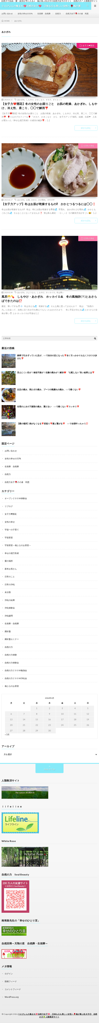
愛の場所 (9, 561)
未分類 (8, 592)
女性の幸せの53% (25, 13)
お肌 (28, 200)
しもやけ (30, 100)
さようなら (30, 292)
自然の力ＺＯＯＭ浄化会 (16, 678)
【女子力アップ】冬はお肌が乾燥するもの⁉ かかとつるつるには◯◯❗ (49, 204)
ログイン (9, 973)
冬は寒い (60, 292)
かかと (34, 200)
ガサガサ (51, 200)
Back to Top (49, 769)
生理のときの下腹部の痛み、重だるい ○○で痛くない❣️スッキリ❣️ (48, 406)
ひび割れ (42, 200)
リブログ (9, 506)
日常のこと (10, 576)
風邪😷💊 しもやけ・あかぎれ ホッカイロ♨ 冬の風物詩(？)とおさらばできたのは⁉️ (49, 298)
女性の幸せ (10, 522)
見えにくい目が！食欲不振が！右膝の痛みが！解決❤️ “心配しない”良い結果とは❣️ (55, 372)
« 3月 (7, 734)
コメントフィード (13, 989)
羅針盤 (8, 631)
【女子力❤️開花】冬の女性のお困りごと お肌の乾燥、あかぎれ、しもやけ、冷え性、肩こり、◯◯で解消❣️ (49, 106)
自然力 (58, 13)
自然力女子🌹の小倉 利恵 (77, 13)
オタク (48, 100)
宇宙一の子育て (12, 529)
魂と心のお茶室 (12, 686)
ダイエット (57, 100)
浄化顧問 (9, 615)
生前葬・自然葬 (12, 623)
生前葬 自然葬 (43, 13)
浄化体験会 (10, 608)
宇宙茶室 (9, 537)
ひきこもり (39, 100)
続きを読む (86, 128)
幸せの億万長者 (12, 553)
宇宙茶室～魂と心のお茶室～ (18, 545)
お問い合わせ (7, 13)
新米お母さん (11, 569)
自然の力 (9, 647)
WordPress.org (12, 997)
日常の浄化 (89, 146)
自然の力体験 (11, 655)
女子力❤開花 (88, 45)
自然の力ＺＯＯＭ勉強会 (16, 670)
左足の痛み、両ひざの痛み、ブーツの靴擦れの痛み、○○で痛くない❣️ (49, 389)
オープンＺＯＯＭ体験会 (16, 498)
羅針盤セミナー (12, 639)
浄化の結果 (10, 600)
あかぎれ (21, 100)
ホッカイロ (50, 292)
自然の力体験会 (12, 662)
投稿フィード (11, 981)
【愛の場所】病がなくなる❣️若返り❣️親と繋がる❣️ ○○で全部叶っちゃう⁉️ (52, 423)
